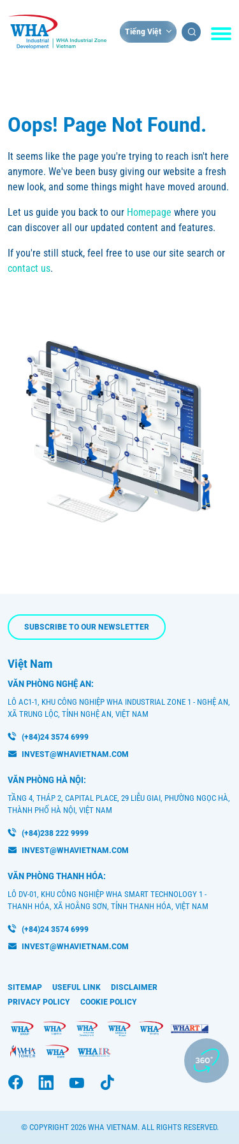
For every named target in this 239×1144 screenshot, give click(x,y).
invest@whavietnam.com (75, 754)
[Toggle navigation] (221, 33)
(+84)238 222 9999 (55, 833)
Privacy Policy (39, 1001)
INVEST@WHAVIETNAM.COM (75, 946)
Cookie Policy (108, 1001)
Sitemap (25, 987)
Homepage (149, 212)
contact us (29, 268)
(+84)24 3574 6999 (55, 737)
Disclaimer (134, 987)
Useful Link (76, 987)
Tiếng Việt (143, 31)
